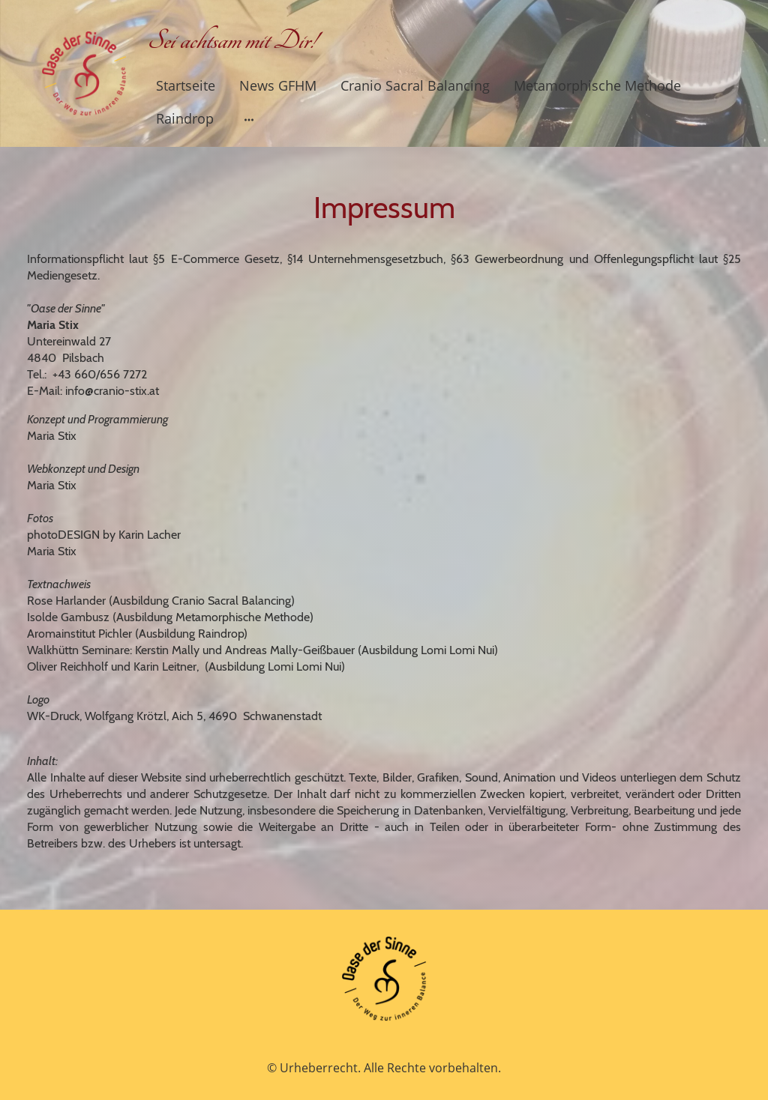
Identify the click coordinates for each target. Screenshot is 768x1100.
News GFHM (277, 85)
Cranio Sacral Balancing (415, 85)
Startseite (185, 85)
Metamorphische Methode (597, 85)
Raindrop (185, 118)
